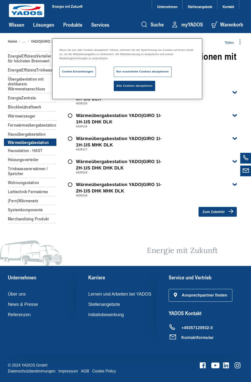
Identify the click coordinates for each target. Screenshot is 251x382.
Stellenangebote (200, 6)
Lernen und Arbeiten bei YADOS (119, 294)
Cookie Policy (104, 371)
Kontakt (228, 6)
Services (100, 24)
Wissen (16, 24)
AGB (85, 371)
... (24, 41)
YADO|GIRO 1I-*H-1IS (48, 41)
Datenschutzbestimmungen (31, 371)
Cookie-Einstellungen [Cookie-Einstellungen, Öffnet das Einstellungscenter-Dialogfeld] (77, 71)
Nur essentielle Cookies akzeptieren (142, 71)
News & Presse (23, 304)
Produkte (72, 24)
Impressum (68, 371)
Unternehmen (167, 6)
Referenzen (19, 314)
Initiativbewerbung (106, 314)
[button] (200, 295)
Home (12, 41)
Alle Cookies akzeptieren (134, 85)
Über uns (17, 294)
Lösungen (43, 24)
